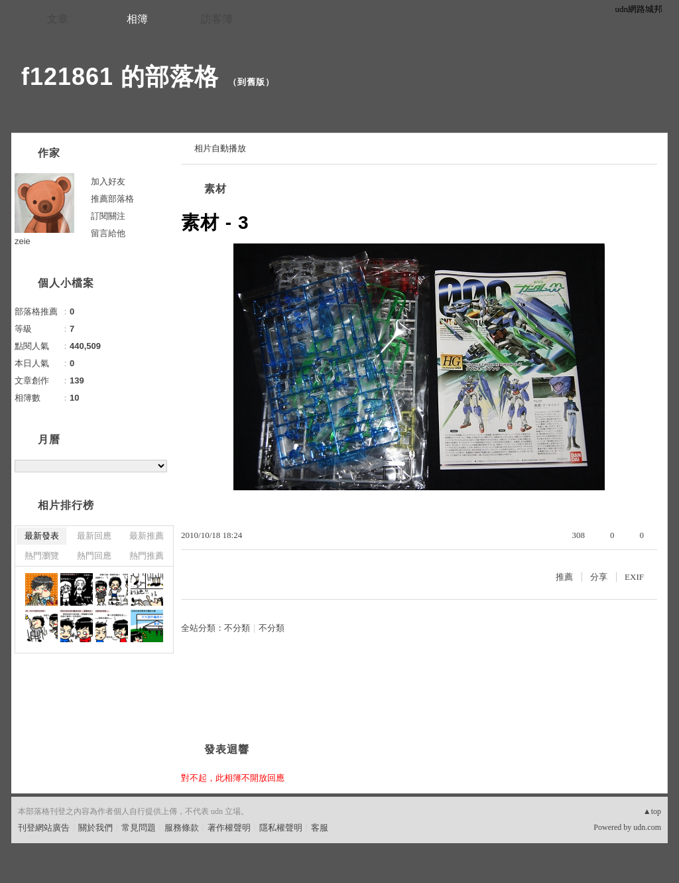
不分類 (237, 628)
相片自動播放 (220, 148)
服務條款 (181, 828)
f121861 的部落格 (120, 76)
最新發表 (42, 536)
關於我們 (95, 828)
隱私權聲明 (280, 828)
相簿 (137, 19)
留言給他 (108, 233)
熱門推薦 (146, 556)
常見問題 (138, 828)
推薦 (564, 577)
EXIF (634, 577)
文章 (57, 19)
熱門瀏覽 (42, 556)
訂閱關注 (108, 216)
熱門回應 (94, 556)
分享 (598, 577)
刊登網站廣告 (44, 828)
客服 (319, 828)
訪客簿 (217, 19)
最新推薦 (146, 536)
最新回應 (94, 536)
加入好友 (108, 181)
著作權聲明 (229, 828)
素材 (215, 188)
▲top (652, 811)
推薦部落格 (112, 199)
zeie (23, 241)
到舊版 (251, 82)
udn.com (647, 827)
